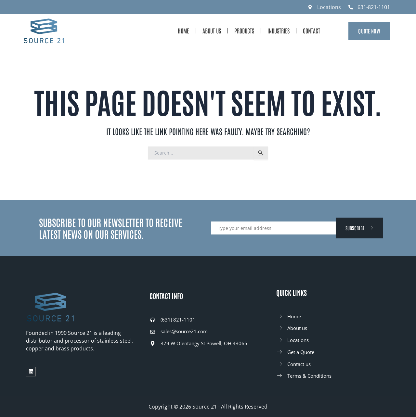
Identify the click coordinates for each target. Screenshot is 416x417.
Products (244, 30)
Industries (278, 30)
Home (183, 30)
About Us (211, 30)
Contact (311, 30)
